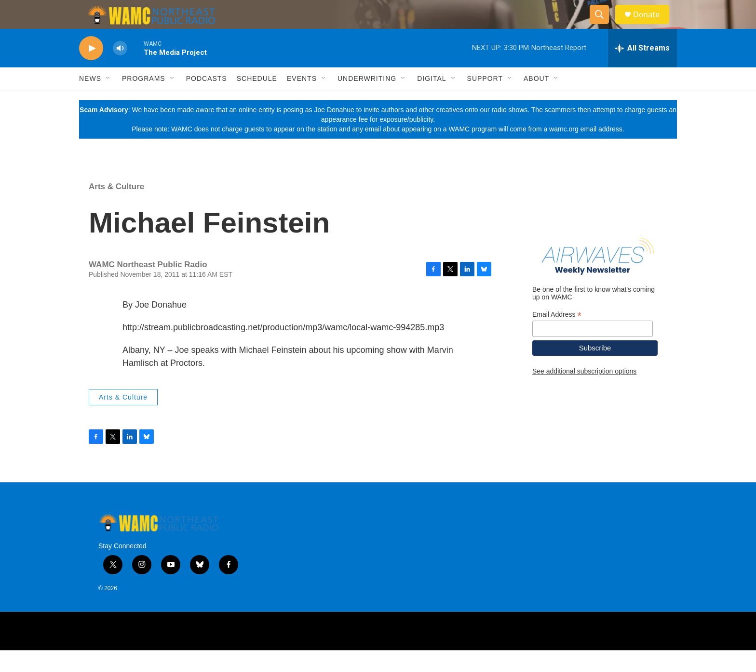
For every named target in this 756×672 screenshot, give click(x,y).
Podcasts (206, 100)
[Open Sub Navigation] (108, 100)
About (536, 100)
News (90, 100)
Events (302, 100)
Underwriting (367, 100)
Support (485, 100)
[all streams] (642, 70)
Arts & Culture (116, 208)
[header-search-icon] (603, 25)
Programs (143, 100)
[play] (91, 70)
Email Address (556, 336)
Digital (431, 100)
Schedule (257, 100)
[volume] (120, 70)
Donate (652, 25)
